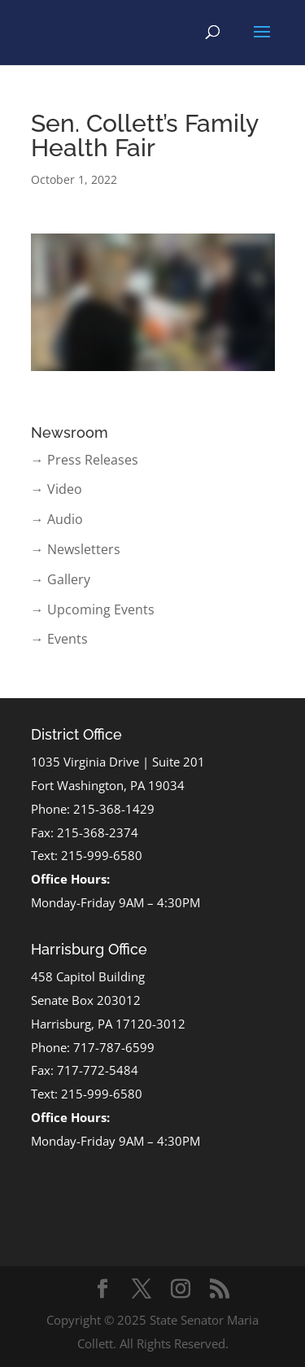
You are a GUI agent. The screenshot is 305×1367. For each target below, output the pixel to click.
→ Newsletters (75, 549)
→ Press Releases (84, 460)
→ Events (59, 639)
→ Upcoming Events (93, 609)
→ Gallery (60, 579)
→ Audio (57, 519)
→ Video (56, 489)
